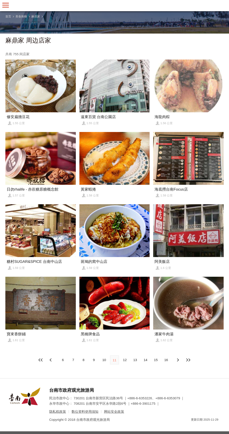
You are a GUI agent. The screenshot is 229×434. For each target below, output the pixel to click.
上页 (177, 359)
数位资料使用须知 (85, 411)
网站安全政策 (114, 411)
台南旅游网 (114, 5)
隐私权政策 (57, 411)
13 (135, 360)
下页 (51, 359)
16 (166, 360)
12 (125, 360)
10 (104, 360)
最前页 (40, 359)
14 (145, 360)
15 (156, 360)
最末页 (188, 359)
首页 (8, 16)
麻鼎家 (35, 16)
